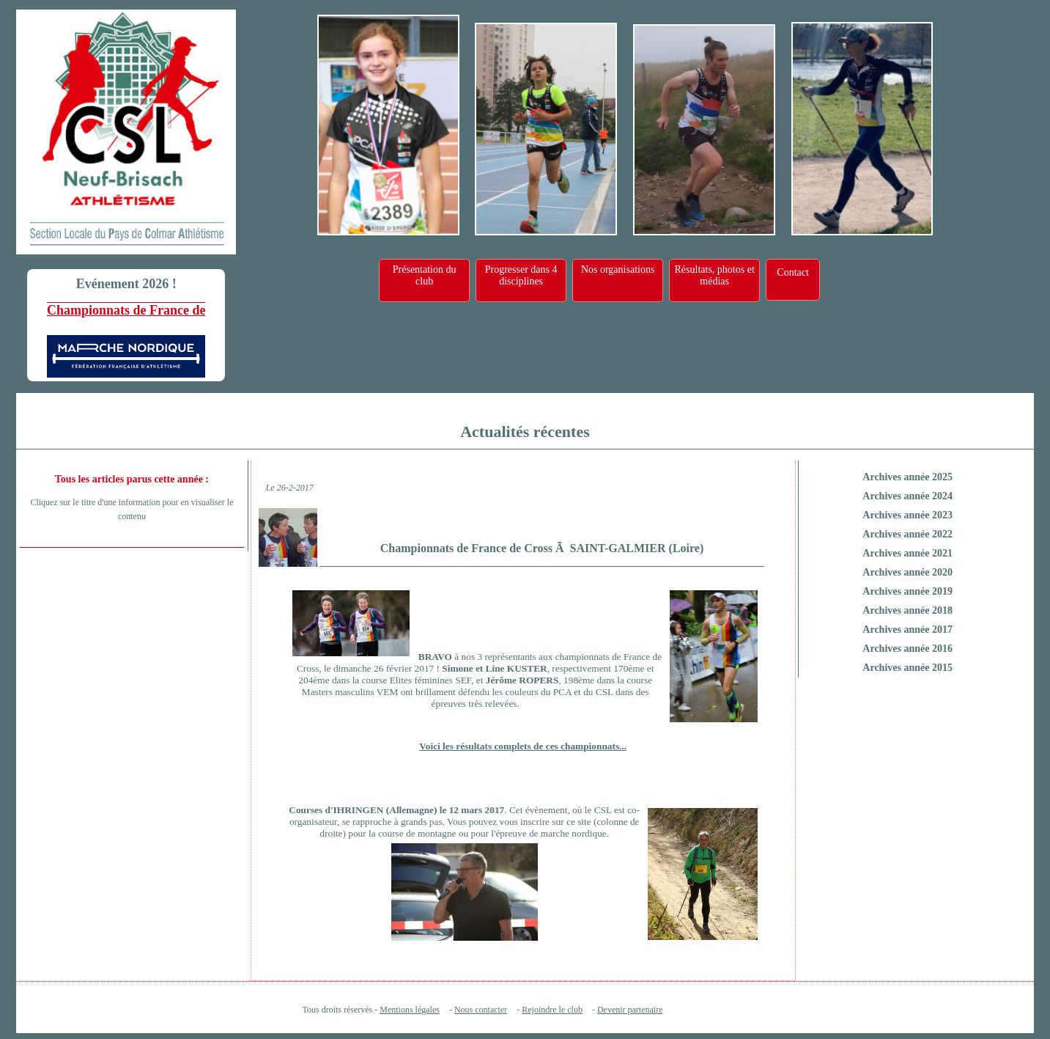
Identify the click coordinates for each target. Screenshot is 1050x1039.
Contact (793, 272)
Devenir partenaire (630, 1010)
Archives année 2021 (907, 553)
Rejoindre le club (552, 1010)
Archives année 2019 (907, 591)
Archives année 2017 (907, 629)
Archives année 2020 (907, 572)
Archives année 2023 (907, 515)
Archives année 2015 (907, 667)
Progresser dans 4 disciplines (521, 275)
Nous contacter (480, 1010)
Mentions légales (410, 1010)
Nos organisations (617, 269)
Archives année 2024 (907, 496)
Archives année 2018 (907, 610)
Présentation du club (424, 275)
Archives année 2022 (907, 534)
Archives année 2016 (907, 648)
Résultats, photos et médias (715, 275)
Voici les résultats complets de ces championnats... (522, 746)
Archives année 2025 (907, 476)
